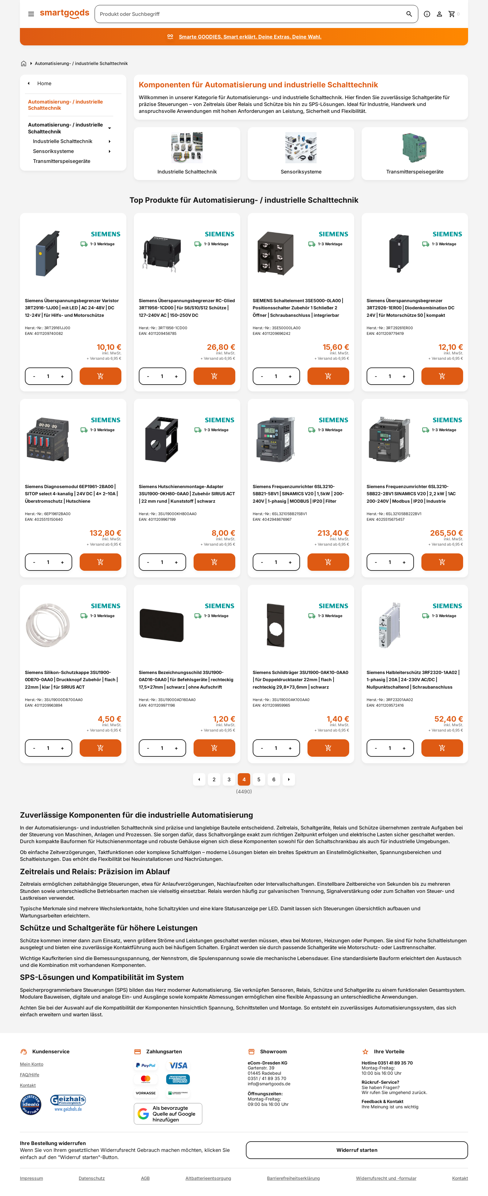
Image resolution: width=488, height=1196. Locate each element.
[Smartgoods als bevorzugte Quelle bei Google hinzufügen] (168, 1113)
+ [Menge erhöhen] (62, 376)
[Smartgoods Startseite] (65, 14)
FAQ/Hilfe (29, 1074)
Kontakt (28, 1085)
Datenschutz (92, 1178)
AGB (145, 1178)
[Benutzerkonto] (439, 14)
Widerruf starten (357, 1150)
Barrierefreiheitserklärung (293, 1178)
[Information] (427, 14)
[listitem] (187, 153)
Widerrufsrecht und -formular (386, 1178)
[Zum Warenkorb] (454, 14)
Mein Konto (31, 1064)
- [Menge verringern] (34, 376)
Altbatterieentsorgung (208, 1178)
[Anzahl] (48, 376)
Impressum (31, 1178)
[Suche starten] (409, 14)
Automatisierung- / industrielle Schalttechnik (65, 128)
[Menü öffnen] (31, 14)
